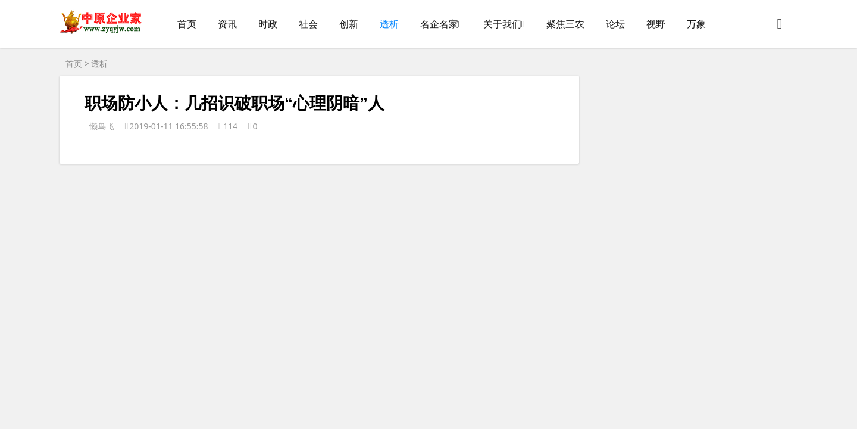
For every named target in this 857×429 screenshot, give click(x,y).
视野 (655, 23)
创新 (348, 23)
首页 (186, 23)
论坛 (615, 23)
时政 (267, 23)
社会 (308, 23)
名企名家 (439, 23)
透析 (389, 23)
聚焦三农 (565, 23)
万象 (696, 23)
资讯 (227, 23)
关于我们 (502, 23)
